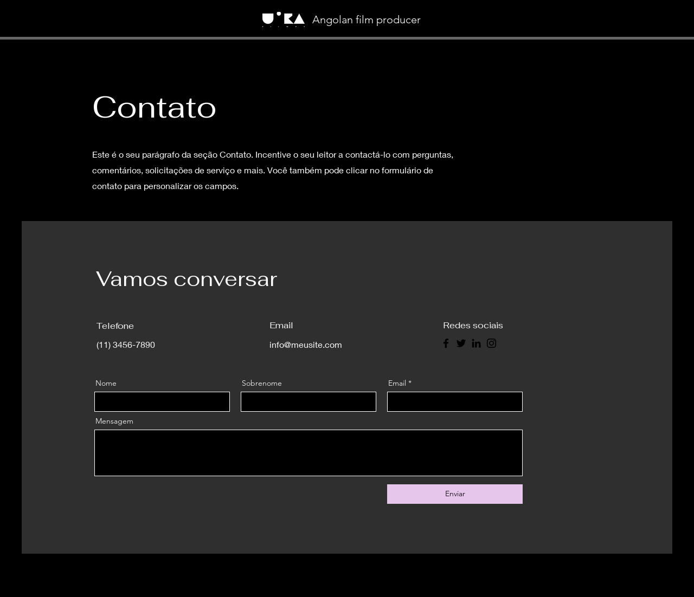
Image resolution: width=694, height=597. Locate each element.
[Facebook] (446, 343)
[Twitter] (461, 343)
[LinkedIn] (476, 343)
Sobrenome (262, 383)
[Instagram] (491, 343)
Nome (106, 383)
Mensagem (114, 421)
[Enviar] (455, 494)
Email (397, 383)
